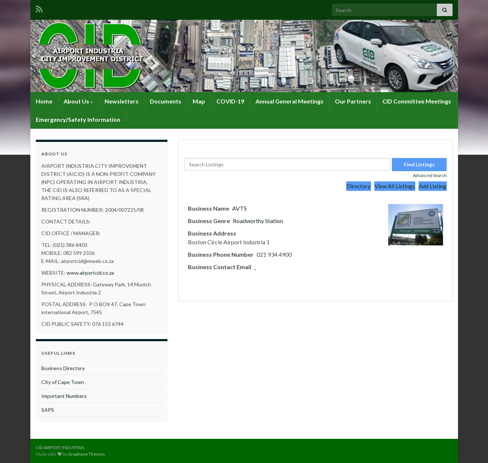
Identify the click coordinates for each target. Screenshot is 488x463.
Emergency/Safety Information (78, 119)
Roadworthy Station (258, 220)
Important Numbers (64, 396)
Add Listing (432, 186)
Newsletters (122, 101)
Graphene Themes (86, 454)
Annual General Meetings (290, 101)
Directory (359, 186)
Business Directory (63, 368)
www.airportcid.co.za (90, 273)
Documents (165, 101)
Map (199, 101)
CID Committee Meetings (416, 101)
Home (44, 101)
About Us (78, 101)
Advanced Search (430, 175)
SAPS (47, 410)
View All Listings (395, 186)
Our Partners (353, 101)
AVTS (239, 208)
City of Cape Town (62, 382)
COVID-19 (230, 101)
